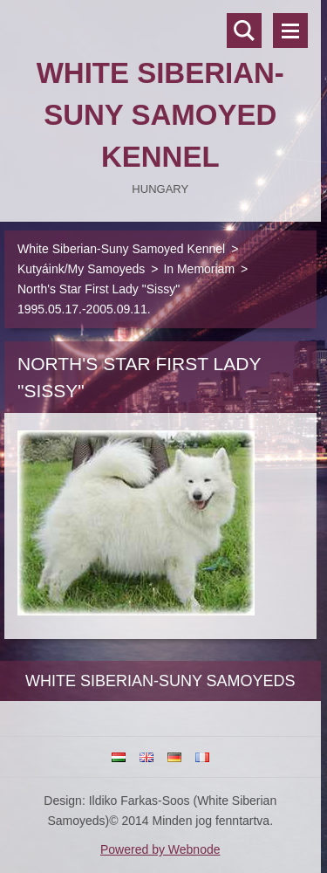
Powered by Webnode (160, 849)
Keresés (244, 30)
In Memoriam (199, 269)
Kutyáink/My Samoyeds (81, 269)
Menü (290, 30)
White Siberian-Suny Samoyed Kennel (121, 249)
